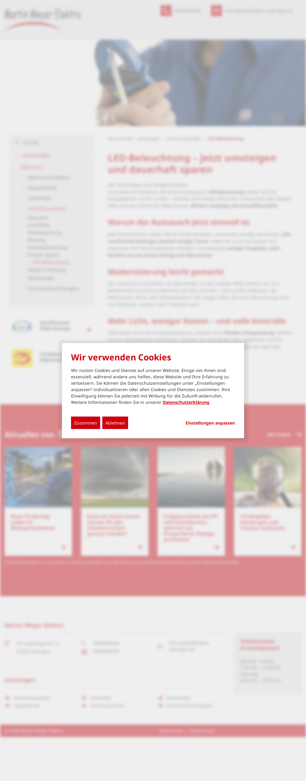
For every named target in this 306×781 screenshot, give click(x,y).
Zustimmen (85, 422)
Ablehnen (115, 422)
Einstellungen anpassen (210, 423)
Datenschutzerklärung (186, 402)
